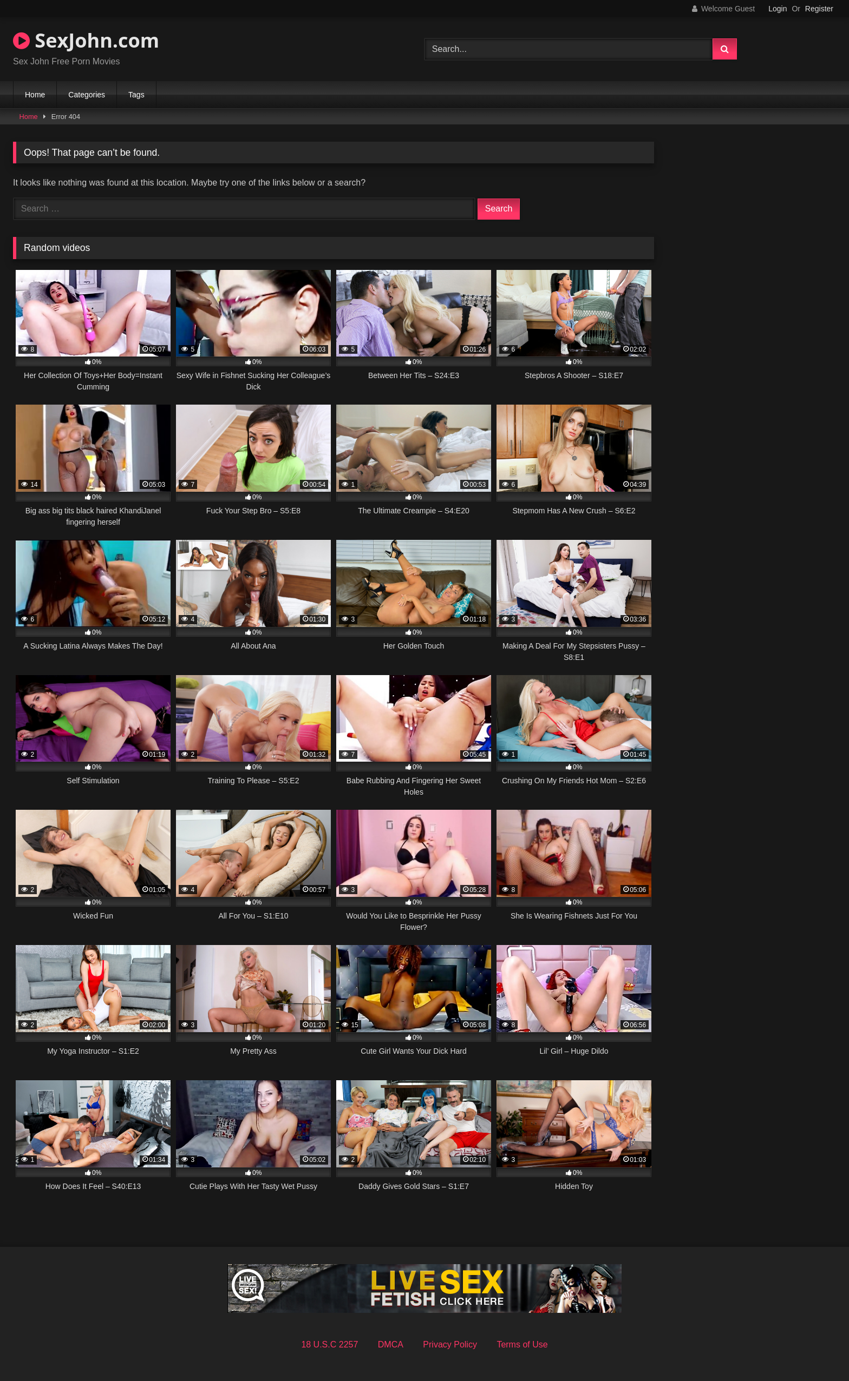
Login (777, 8)
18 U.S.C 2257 (329, 1344)
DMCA (390, 1344)
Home (35, 94)
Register (819, 8)
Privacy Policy (450, 1344)
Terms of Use (522, 1344)
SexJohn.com (86, 40)
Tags (136, 94)
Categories (86, 94)
